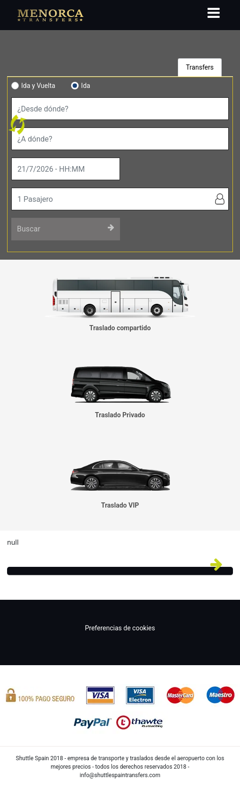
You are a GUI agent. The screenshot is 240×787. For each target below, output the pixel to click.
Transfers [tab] (200, 67)
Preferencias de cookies (120, 628)
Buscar (65, 228)
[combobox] (120, 108)
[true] (65, 169)
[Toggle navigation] (213, 13)
